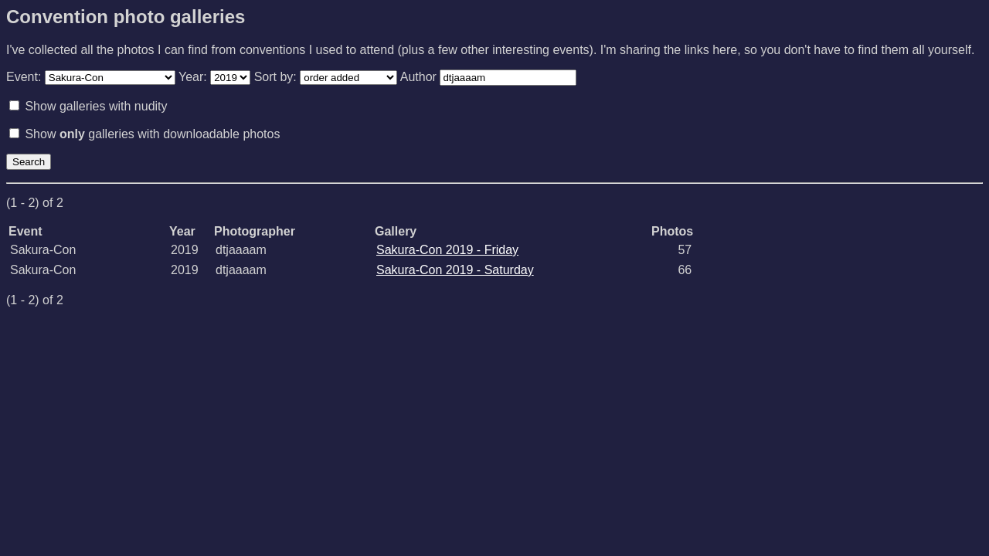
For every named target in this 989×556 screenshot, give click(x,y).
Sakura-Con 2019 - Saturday (455, 269)
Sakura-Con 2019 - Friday (447, 249)
